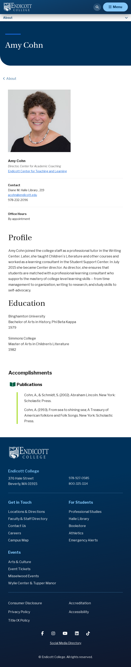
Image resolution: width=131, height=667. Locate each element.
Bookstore (77, 526)
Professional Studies (85, 512)
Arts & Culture (19, 562)
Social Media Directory (65, 643)
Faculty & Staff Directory (27, 519)
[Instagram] (53, 633)
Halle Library (79, 519)
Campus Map (18, 540)
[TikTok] (88, 633)
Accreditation (80, 603)
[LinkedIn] (77, 633)
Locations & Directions (26, 512)
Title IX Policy (19, 620)
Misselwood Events (23, 576)
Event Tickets (19, 569)
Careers (14, 533)
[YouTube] (65, 633)
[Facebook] (43, 633)
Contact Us (17, 526)
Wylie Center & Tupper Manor (32, 583)
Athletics (76, 533)
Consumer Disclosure (25, 603)
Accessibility (79, 612)
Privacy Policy (19, 612)
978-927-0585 (79, 478)
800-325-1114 (78, 483)
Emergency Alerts (83, 540)
